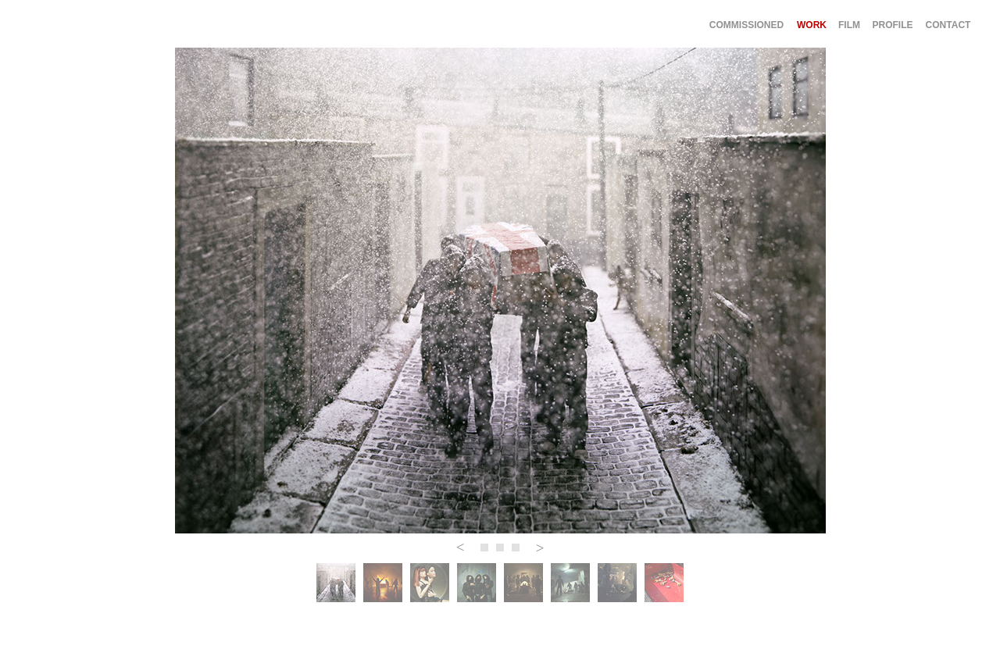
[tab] (335, 582)
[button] (460, 547)
